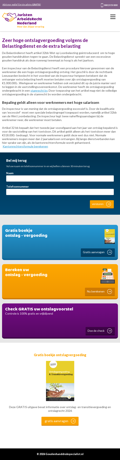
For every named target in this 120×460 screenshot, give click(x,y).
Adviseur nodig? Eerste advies (21, 4)
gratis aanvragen (56, 421)
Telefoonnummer (17, 186)
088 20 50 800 (111, 5)
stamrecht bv (39, 90)
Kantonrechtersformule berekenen (25, 146)
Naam (9, 173)
